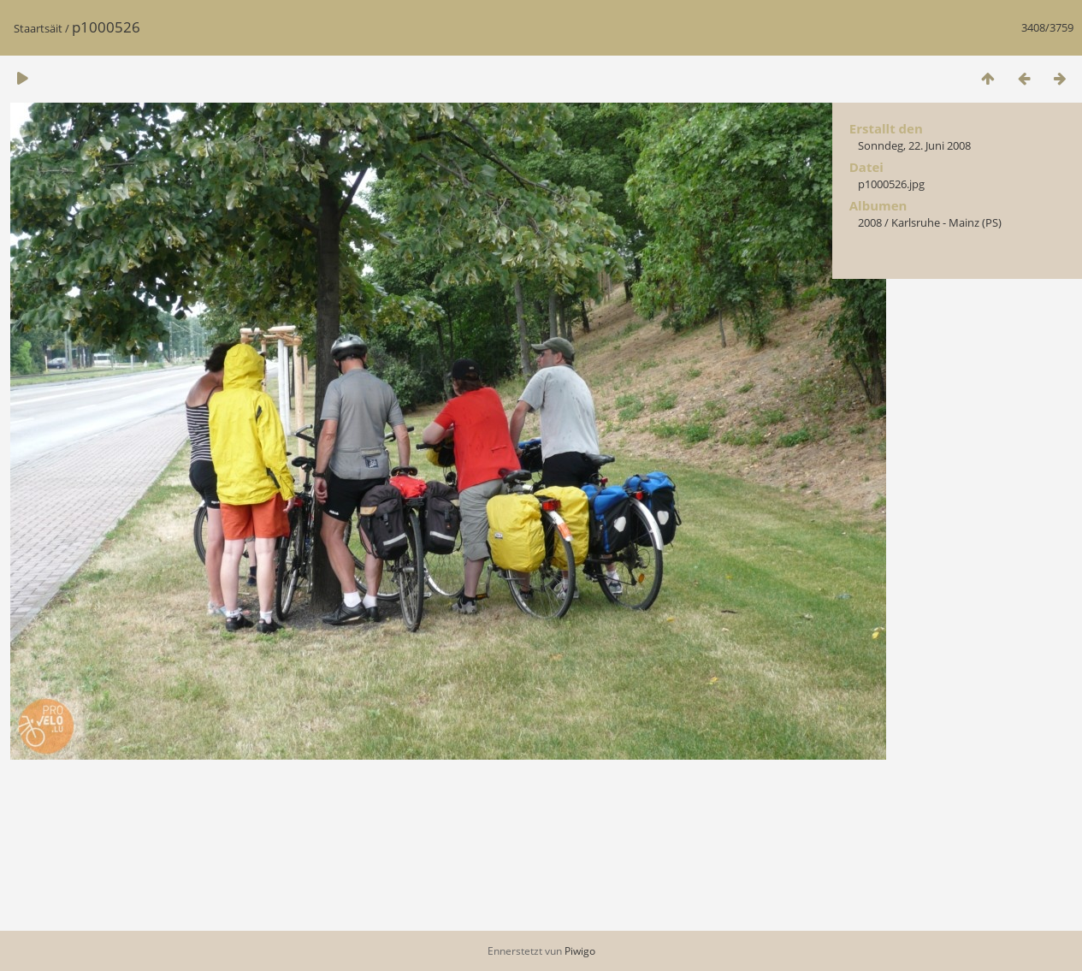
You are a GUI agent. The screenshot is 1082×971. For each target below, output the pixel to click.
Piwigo (580, 951)
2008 (870, 222)
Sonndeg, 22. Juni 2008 (914, 145)
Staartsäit (38, 28)
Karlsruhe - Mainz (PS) (946, 222)
